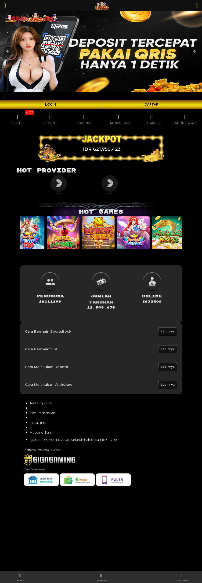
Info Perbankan (42, 413)
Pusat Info (38, 423)
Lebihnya (168, 331)
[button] (8, 51)
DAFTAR (151, 104)
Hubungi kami (41, 432)
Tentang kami (41, 403)
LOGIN (50, 104)
